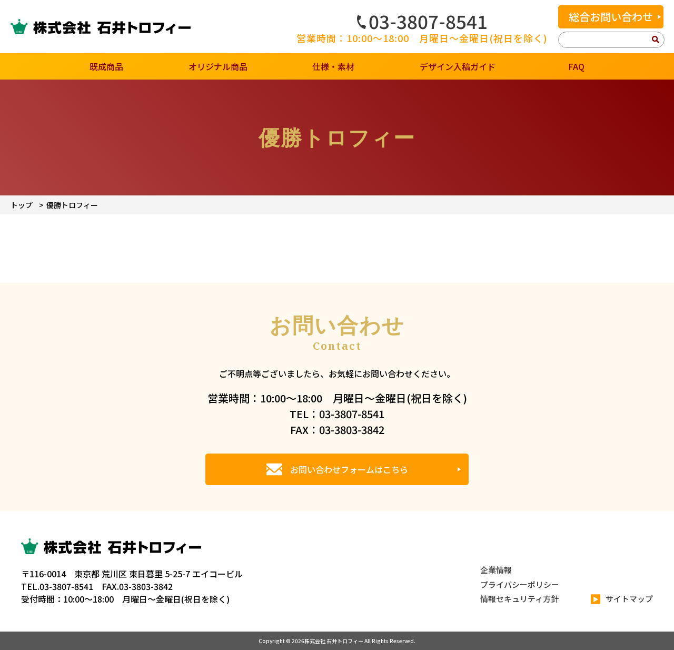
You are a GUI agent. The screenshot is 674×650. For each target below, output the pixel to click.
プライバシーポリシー (519, 584)
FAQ (576, 66)
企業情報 (496, 569)
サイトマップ (622, 599)
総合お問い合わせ (611, 16)
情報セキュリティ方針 (519, 598)
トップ (22, 205)
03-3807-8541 (422, 21)
